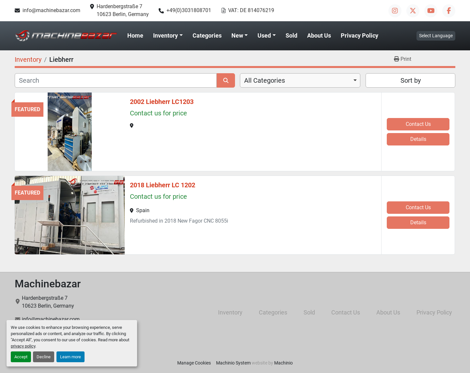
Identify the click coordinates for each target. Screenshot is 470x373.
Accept (20, 356)
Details (418, 139)
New (237, 35)
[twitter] (412, 10)
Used (264, 35)
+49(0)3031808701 (188, 10)
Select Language (436, 35)
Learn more (70, 356)
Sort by (410, 80)
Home (135, 35)
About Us (319, 35)
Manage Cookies (194, 362)
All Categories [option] (264, 80)
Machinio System (233, 362)
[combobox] (300, 80)
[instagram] (394, 10)
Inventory (165, 35)
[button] (168, 35)
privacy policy (23, 346)
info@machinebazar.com (51, 10)
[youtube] (430, 10)
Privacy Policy (359, 35)
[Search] (116, 80)
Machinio (283, 362)
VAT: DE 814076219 (251, 10)
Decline (44, 356)
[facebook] (448, 10)
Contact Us (418, 124)
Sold (291, 35)
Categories (207, 35)
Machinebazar (48, 284)
